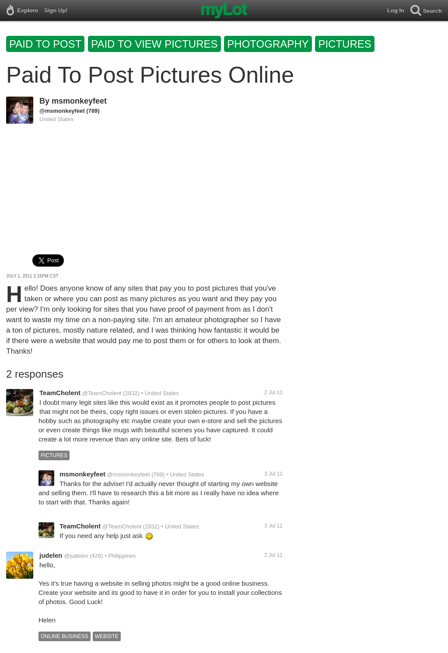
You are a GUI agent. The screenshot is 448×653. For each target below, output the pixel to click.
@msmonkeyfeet (62, 111)
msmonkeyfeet (79, 101)
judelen (51, 555)
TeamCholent (59, 392)
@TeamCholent (102, 393)
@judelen (76, 555)
